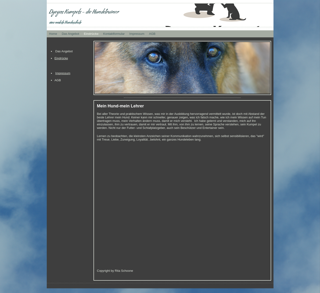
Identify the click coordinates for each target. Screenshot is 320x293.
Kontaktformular (114, 33)
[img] (160, 15)
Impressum (136, 33)
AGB (152, 33)
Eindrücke (91, 33)
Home (53, 33)
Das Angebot (70, 33)
